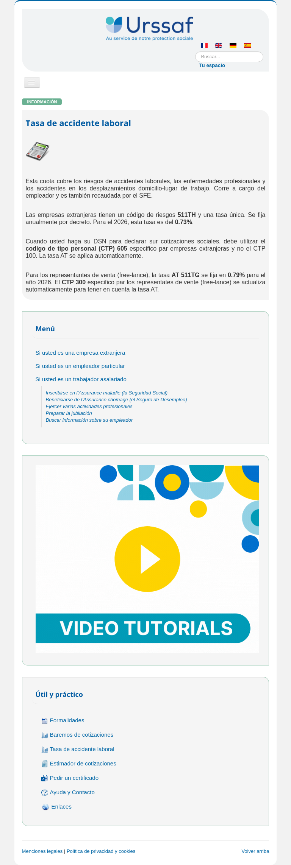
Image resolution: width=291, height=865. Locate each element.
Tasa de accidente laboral (77, 749)
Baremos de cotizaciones (77, 735)
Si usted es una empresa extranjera (80, 352)
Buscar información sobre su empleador (89, 420)
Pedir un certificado (70, 778)
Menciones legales (42, 851)
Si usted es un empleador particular (80, 366)
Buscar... (195, 51)
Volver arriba (255, 851)
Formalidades (62, 720)
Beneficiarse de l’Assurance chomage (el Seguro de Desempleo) (116, 399)
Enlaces (56, 807)
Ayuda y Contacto (68, 792)
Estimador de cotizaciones (78, 763)
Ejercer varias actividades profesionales (89, 406)
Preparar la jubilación (69, 413)
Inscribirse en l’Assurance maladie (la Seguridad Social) (107, 393)
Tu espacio (212, 65)
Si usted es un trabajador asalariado (81, 379)
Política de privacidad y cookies (101, 851)
